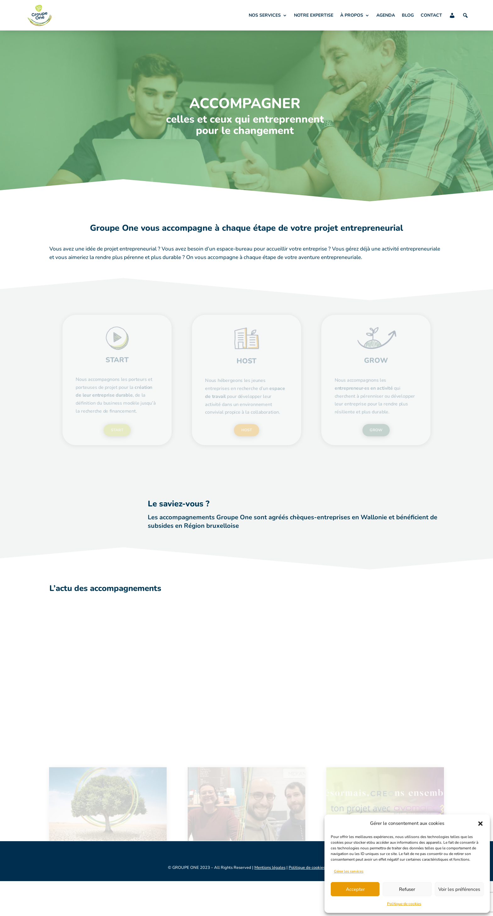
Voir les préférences (459, 889)
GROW (354, 422)
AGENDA (385, 15)
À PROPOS (351, 15)
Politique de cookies (404, 903)
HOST (246, 422)
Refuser (407, 889)
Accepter (355, 889)
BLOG (408, 15)
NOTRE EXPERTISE (313, 15)
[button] (480, 823)
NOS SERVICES (265, 15)
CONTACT (431, 15)
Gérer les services (348, 871)
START (139, 422)
